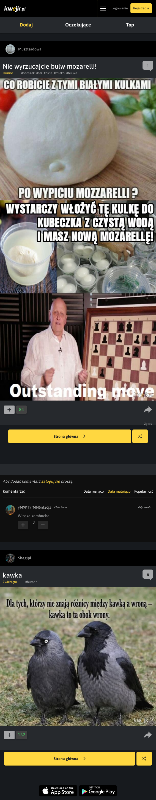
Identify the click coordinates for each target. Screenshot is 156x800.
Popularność (143, 491)
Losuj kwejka (142, 439)
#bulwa (71, 73)
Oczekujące (78, 25)
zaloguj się (50, 481)
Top (130, 25)
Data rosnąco (93, 491)
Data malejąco (119, 491)
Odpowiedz (144, 507)
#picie (48, 73)
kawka (12, 575)
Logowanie (119, 8)
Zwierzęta (10, 582)
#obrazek (28, 73)
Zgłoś (148, 423)
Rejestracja (141, 8)
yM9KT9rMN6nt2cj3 (34, 507)
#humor (31, 582)
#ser (39, 73)
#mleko (59, 73)
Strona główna (70, 436)
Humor (8, 73)
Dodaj (26, 25)
